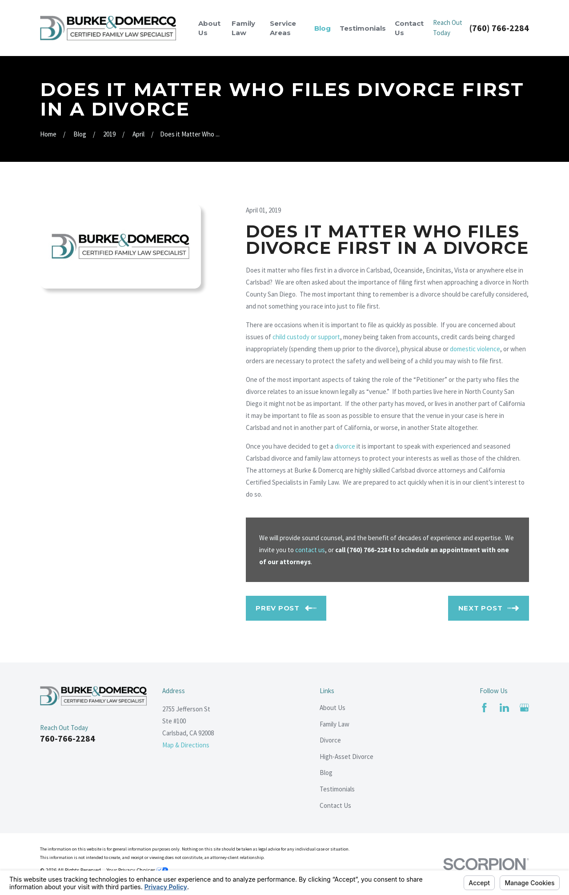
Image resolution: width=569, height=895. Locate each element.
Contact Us (335, 805)
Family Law (334, 724)
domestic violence (475, 349)
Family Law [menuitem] (243, 28)
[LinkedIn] (504, 707)
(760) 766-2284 (499, 28)
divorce (345, 446)
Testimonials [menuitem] (363, 28)
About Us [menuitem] (209, 28)
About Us (332, 707)
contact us (310, 550)
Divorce (330, 740)
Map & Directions (185, 745)
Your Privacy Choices (137, 870)
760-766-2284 (67, 738)
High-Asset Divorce (346, 756)
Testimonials (337, 789)
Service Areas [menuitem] (283, 28)
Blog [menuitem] (322, 28)
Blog (326, 772)
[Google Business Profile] (524, 707)
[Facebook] (484, 707)
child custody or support (306, 337)
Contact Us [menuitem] (409, 28)
